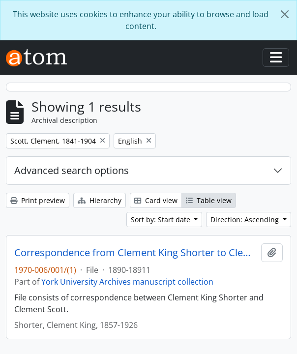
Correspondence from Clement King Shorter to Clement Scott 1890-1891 (135, 253)
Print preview (37, 200)
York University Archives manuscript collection (127, 281)
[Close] (285, 14)
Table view (209, 200)
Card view (156, 200)
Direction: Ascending (245, 219)
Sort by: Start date (161, 219)
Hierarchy (99, 200)
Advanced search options (71, 170)
